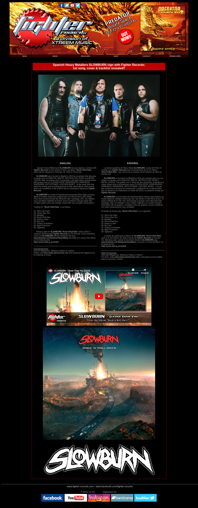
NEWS (55, 56)
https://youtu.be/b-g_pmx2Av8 (46, 242)
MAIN (24, 56)
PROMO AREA (175, 56)
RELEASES (85, 56)
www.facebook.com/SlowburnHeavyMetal (51, 238)
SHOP (116, 56)
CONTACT (146, 56)
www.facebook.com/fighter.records (114, 486)
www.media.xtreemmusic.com (56, 253)
